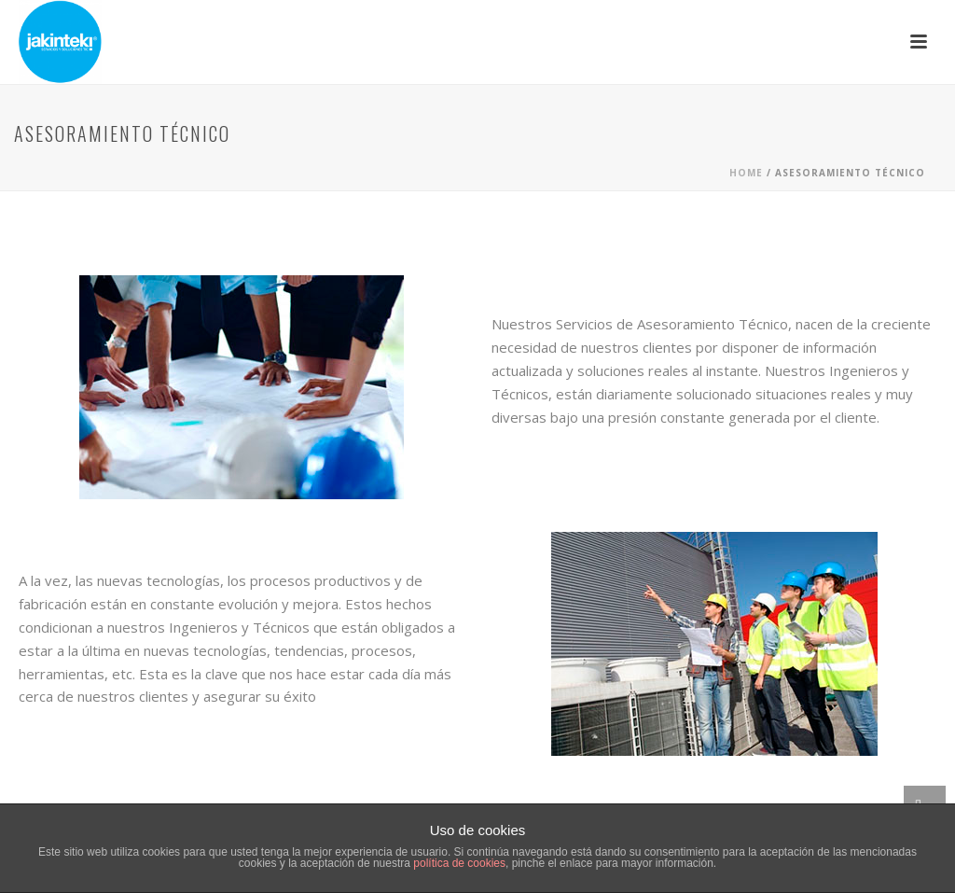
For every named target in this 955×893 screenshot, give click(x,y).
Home (746, 172)
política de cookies (459, 863)
